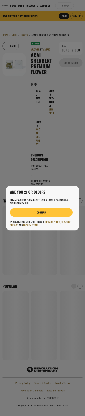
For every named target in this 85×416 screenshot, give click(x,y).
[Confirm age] (41, 212)
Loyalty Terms (30, 225)
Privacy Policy (52, 222)
